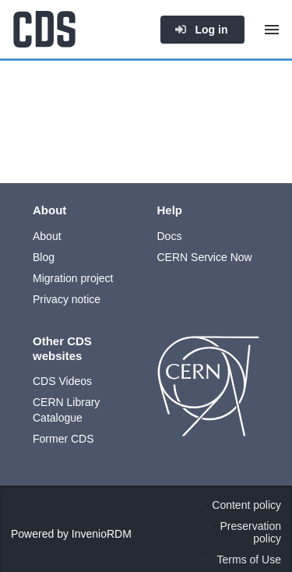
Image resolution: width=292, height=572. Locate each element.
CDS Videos (62, 381)
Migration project (73, 278)
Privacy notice (66, 299)
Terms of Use (249, 559)
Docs (169, 236)
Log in (200, 29)
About (47, 236)
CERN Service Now (204, 257)
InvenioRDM (102, 534)
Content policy (246, 505)
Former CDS (63, 439)
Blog (44, 257)
